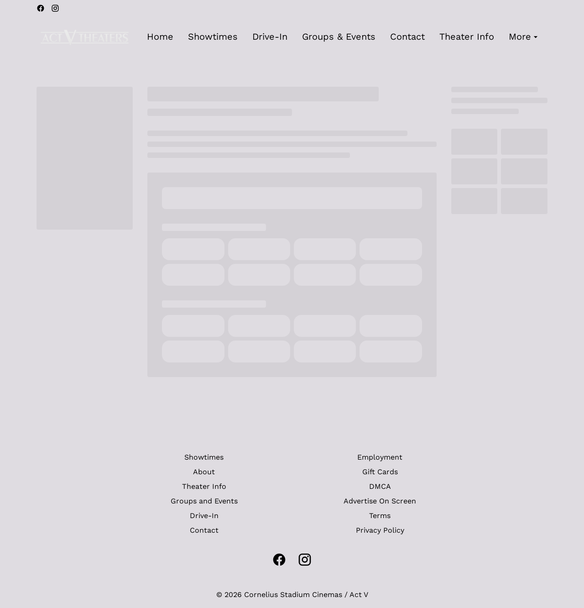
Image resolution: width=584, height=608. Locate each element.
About (204, 471)
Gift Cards (380, 471)
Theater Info (204, 486)
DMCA (380, 486)
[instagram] (55, 8)
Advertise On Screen (380, 501)
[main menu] (343, 36)
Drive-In (204, 515)
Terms (380, 515)
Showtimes (204, 457)
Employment (379, 457)
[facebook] (40, 8)
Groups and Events (204, 501)
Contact (204, 530)
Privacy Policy (380, 530)
